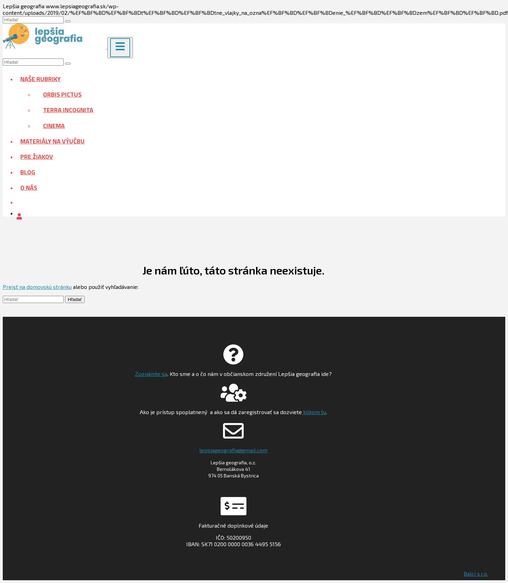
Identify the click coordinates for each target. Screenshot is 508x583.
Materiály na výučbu (52, 141)
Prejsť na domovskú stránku (37, 286)
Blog (27, 172)
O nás (28, 187)
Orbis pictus (62, 94)
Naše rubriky (40, 79)
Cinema (54, 125)
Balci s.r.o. (476, 573)
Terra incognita (68, 110)
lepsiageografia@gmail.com (233, 450)
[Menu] (120, 47)
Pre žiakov (36, 156)
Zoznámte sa (151, 373)
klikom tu (314, 412)
